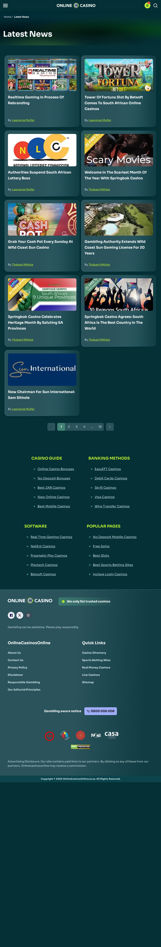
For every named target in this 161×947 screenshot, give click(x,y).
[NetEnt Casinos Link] (48, 546)
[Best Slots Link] (112, 555)
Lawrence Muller (23, 120)
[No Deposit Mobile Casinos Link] (112, 537)
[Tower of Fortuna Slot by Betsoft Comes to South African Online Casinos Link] (119, 75)
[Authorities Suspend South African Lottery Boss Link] (42, 150)
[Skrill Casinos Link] (109, 487)
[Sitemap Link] (88, 682)
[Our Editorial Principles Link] (24, 689)
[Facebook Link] (11, 615)
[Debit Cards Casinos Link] (109, 478)
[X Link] (19, 615)
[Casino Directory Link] (94, 653)
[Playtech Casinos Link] (48, 565)
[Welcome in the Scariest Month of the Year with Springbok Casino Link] (119, 150)
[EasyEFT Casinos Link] (109, 469)
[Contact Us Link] (15, 660)
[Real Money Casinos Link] (96, 667)
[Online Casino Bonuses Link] (52, 469)
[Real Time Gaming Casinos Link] (48, 537)
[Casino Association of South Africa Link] (111, 736)
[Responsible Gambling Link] (24, 682)
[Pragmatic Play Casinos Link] (48, 555)
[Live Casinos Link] (91, 675)
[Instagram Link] (28, 615)
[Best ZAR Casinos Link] (52, 487)
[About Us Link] (14, 653)
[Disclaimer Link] (15, 675)
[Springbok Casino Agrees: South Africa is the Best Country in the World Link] (119, 294)
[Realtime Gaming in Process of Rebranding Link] (42, 75)
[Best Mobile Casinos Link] (52, 506)
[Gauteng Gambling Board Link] (80, 736)
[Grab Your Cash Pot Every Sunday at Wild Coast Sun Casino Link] (42, 219)
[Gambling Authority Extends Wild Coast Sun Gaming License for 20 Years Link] (119, 219)
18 (100, 427)
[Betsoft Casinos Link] (48, 574)
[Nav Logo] (76, 5)
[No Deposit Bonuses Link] (52, 478)
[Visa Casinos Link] (109, 497)
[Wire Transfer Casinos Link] (109, 506)
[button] (5, 5)
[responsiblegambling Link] (65, 736)
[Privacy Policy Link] (17, 667)
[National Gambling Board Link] (96, 736)
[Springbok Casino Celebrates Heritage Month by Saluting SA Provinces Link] (42, 294)
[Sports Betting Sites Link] (96, 660)
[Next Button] (110, 427)
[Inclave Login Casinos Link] (112, 574)
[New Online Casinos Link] (52, 497)
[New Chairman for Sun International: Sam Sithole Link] (42, 369)
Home (7, 16)
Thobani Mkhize (99, 189)
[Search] (155, 5)
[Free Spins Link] (112, 546)
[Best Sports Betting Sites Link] (112, 565)
